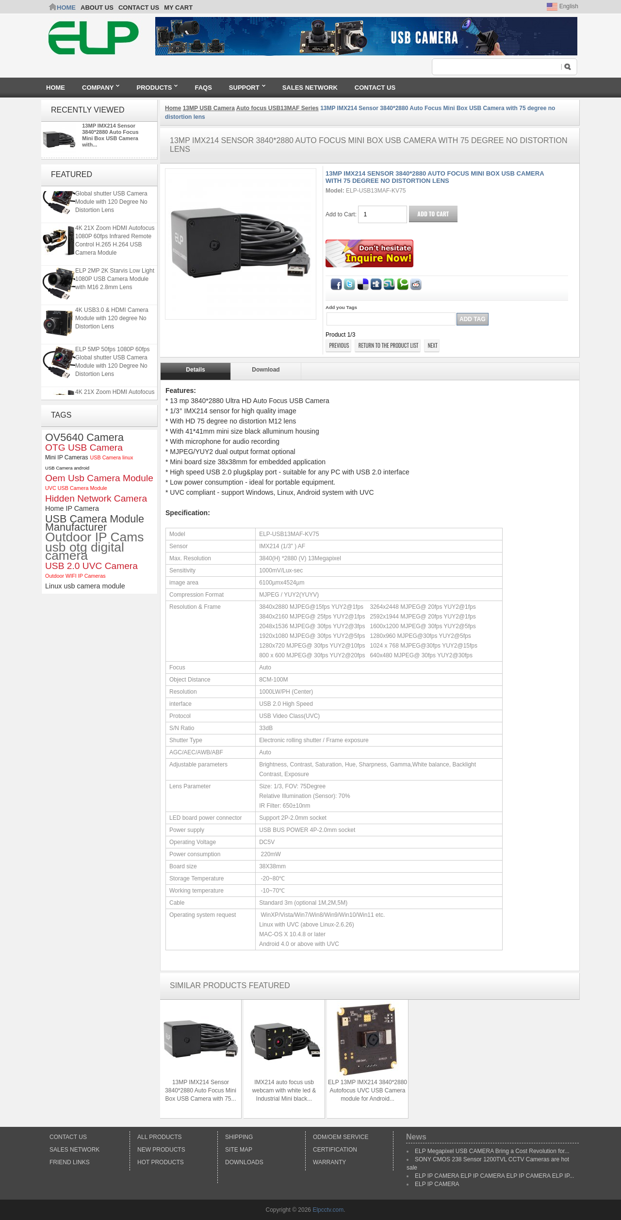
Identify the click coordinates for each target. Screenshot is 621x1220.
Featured (71, 174)
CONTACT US (138, 7)
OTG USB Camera (84, 447)
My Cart (178, 7)
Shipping (239, 1137)
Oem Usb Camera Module (99, 478)
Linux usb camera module (85, 586)
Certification (335, 1149)
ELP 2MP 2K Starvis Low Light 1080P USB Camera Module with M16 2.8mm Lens (114, 283)
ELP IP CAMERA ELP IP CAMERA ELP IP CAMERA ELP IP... (494, 1175)
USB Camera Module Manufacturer (94, 523)
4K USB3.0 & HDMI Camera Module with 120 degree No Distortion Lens (111, 323)
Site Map (238, 1149)
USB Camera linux (111, 457)
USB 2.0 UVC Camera (91, 566)
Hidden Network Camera (96, 498)
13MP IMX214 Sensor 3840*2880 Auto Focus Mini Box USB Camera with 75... (200, 1090)
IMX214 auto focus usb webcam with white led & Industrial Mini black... (284, 1090)
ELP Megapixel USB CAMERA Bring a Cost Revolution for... (492, 1151)
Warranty (329, 1162)
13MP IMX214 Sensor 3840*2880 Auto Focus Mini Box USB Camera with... (110, 135)
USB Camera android (67, 468)
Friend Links (69, 1162)
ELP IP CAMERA (437, 1184)
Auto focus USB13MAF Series (277, 108)
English (562, 6)
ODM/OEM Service (340, 1137)
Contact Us (68, 1137)
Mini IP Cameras (66, 457)
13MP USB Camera (209, 108)
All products (159, 1137)
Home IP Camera (72, 508)
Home (66, 7)
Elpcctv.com (327, 1209)
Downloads (244, 1162)
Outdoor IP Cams (94, 537)
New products (161, 1149)
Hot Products (160, 1162)
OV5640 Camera (84, 437)
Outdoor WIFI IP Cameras (75, 576)
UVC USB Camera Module (76, 488)
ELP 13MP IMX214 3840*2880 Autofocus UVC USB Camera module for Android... (367, 1090)
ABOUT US (97, 7)
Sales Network (74, 1149)
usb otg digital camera (84, 551)
